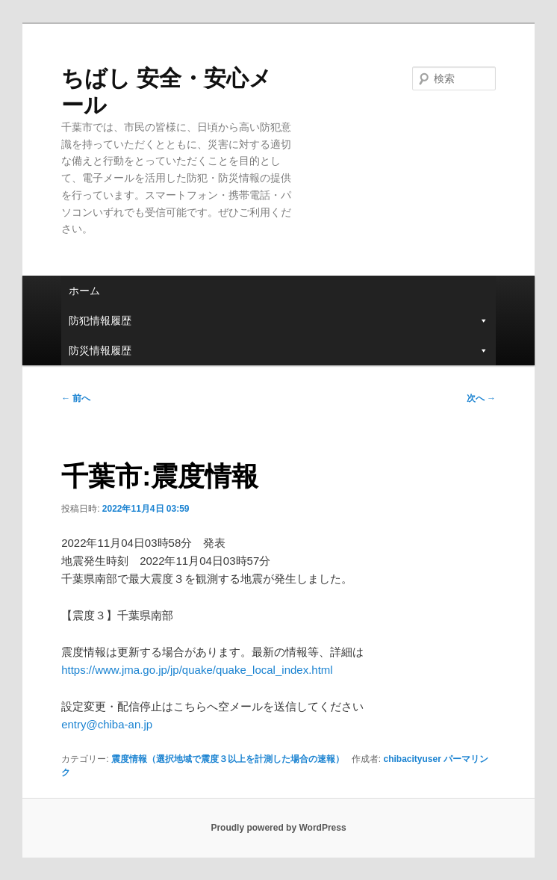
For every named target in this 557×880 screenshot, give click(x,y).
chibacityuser (412, 759)
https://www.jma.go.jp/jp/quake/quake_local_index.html (197, 669)
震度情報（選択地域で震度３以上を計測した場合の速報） (227, 759)
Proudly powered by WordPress (278, 827)
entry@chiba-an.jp (106, 724)
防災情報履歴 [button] (278, 350)
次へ (481, 398)
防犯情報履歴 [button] (278, 320)
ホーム (84, 291)
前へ (75, 398)
